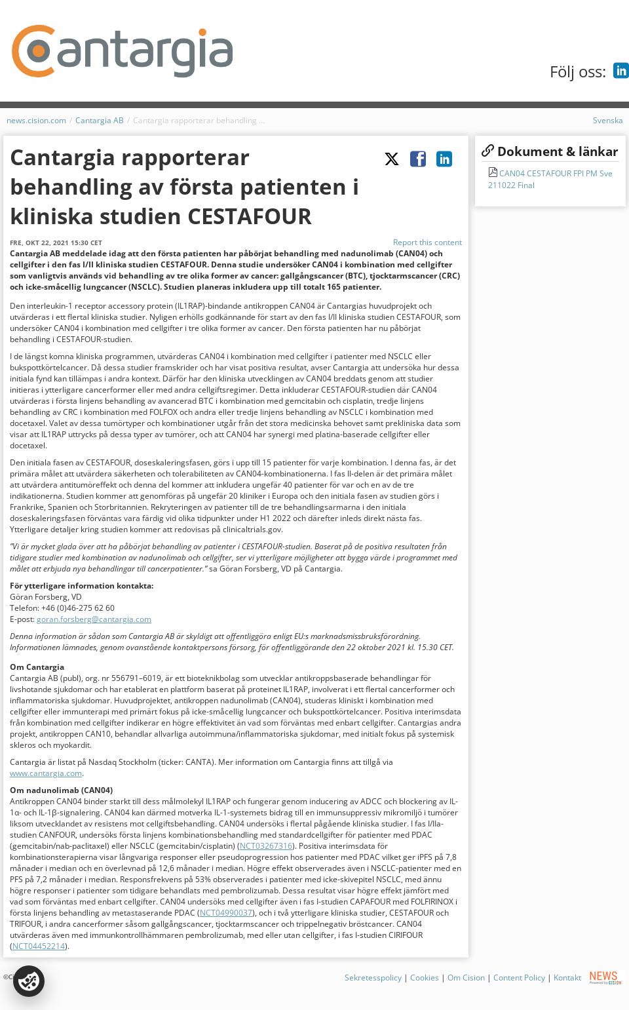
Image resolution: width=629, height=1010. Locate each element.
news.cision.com (36, 120)
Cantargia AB (99, 120)
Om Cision (466, 977)
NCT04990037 (226, 912)
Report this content (427, 242)
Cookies (424, 977)
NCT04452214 (38, 946)
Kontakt (567, 977)
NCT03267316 (266, 845)
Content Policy (519, 977)
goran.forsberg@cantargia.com (94, 619)
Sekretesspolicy (373, 977)
